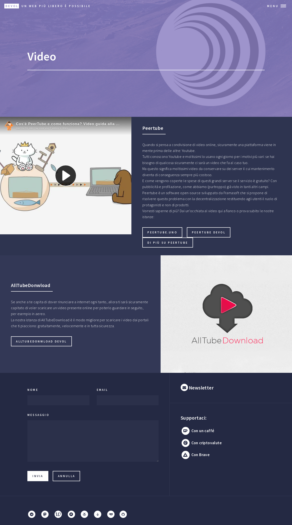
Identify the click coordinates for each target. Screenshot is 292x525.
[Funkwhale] (84, 514)
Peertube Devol (208, 232)
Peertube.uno (162, 232)
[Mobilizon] (97, 514)
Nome (32, 390)
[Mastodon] (45, 514)
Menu (273, 6)
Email (102, 390)
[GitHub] (123, 514)
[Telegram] (31, 514)
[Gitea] (111, 514)
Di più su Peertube (167, 242)
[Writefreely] (58, 514)
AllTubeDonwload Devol (41, 341)
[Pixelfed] (71, 514)
